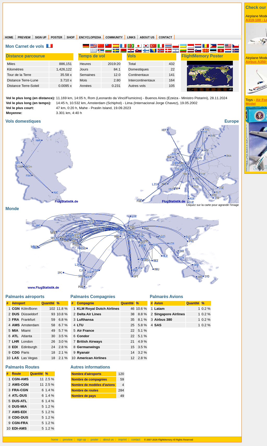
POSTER (56, 37)
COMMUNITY (114, 37)
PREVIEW (24, 37)
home (54, 439)
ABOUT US (147, 37)
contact (135, 439)
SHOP (71, 37)
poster (95, 439)
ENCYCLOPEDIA (90, 37)
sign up (81, 439)
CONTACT (165, 37)
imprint (122, 439)
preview (67, 439)
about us (108, 439)
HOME (9, 37)
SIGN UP (40, 37)
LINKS (131, 37)
